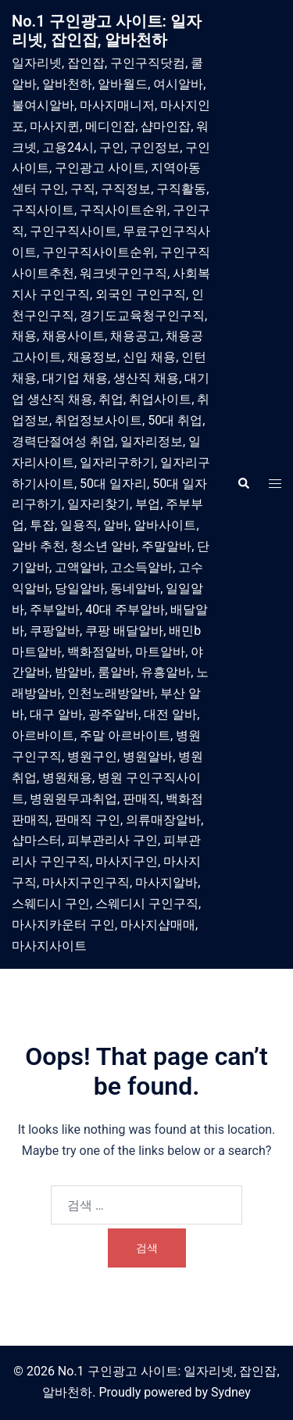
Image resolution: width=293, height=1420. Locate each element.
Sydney (231, 1392)
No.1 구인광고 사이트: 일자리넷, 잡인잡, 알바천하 (107, 30)
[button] (243, 484)
